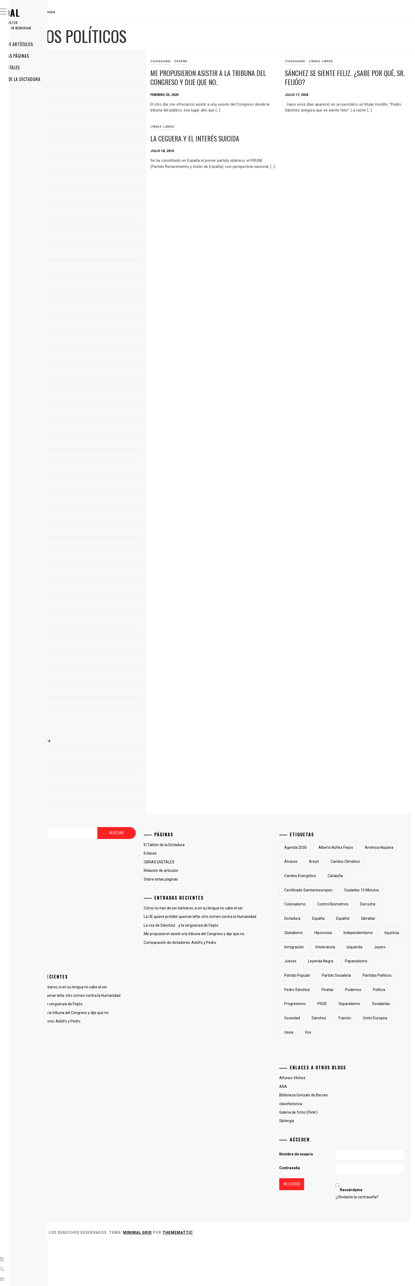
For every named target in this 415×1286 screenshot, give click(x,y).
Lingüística (96, 941)
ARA (309, 1129)
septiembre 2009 (101, 647)
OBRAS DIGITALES (36, 67)
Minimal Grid (216, 1275)
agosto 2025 (98, 79)
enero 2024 (97, 239)
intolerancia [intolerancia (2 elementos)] (378, 961)
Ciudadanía (212, 61)
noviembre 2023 (101, 268)
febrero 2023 (98, 399)
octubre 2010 (98, 589)
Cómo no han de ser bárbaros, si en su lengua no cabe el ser (137, 987)
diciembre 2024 (100, 137)
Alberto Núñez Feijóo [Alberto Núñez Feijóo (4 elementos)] (362, 847)
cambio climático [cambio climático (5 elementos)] (325, 876)
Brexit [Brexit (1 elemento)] (381, 861)
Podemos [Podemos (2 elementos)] (342, 1032)
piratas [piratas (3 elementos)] (317, 1032)
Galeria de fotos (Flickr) (325, 1155)
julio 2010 (95, 618)
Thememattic (257, 1275)
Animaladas (97, 863)
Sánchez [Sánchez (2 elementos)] (375, 1061)
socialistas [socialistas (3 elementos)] (320, 1061)
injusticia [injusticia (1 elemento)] (318, 961)
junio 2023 (96, 341)
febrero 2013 (98, 530)
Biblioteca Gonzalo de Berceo (330, 1138)
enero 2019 (97, 458)
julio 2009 (95, 676)
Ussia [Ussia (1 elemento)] (376, 1075)
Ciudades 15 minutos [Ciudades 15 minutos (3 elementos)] (328, 904)
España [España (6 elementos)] (317, 933)
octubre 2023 (98, 283)
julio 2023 (95, 326)
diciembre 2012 (100, 559)
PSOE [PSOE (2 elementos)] (348, 1046)
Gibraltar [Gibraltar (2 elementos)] (367, 933)
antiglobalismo (99, 872)
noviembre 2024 (101, 152)
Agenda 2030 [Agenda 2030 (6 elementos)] (322, 847)
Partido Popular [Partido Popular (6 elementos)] (324, 1004)
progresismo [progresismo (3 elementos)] (321, 1046)
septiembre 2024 (101, 166)
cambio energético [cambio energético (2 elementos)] (368, 876)
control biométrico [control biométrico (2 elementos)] (326, 918)
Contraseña (316, 1210)
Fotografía (96, 906)
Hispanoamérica (101, 915)
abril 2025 (95, 93)
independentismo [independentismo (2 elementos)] (384, 947)
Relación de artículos (42, 44)
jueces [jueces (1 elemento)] (367, 975)
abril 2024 (95, 195)
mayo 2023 (97, 356)
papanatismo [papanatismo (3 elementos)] (359, 990)
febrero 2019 (98, 443)
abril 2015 (95, 501)
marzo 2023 (97, 385)
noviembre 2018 (101, 487)
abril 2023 (95, 370)
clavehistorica (317, 1146)
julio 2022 (95, 414)
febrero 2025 (98, 122)
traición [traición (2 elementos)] (317, 1075)
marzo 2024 (97, 210)
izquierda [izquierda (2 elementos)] (318, 975)
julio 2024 (95, 181)
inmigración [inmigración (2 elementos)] (347, 961)
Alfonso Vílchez (319, 1120)
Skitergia (313, 1163)
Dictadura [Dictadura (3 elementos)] (389, 918)
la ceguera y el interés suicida (354, 144)
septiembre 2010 (101, 603)
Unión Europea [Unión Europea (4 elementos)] (348, 1075)
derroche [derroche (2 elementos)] (361, 918)
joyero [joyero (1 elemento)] (344, 975)
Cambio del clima (101, 881)
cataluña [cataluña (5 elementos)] (318, 890)
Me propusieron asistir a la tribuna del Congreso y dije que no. (248, 82)
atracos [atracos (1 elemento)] (357, 861)
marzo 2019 (97, 428)
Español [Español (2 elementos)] (341, 933)
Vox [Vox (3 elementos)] (395, 1075)
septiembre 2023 (101, 297)
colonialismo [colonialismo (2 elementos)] (368, 904)
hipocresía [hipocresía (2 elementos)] (349, 947)
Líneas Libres (347, 61)
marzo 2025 (97, 108)
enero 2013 (97, 545)
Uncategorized (99, 958)
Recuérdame (366, 1232)
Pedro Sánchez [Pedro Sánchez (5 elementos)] (364, 1018)
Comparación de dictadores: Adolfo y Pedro (123, 1033)
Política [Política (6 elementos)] (368, 1032)
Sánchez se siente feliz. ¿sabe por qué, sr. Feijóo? (359, 77)
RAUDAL (36, 12)
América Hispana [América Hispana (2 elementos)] (325, 861)
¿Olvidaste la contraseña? (371, 1240)
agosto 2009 (98, 661)
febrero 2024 (98, 224)
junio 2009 (96, 691)
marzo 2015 (97, 516)
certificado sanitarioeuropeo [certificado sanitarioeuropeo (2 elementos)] (361, 890)
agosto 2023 (98, 312)
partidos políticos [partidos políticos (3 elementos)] (325, 1018)
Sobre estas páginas (40, 56)
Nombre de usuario (323, 1197)
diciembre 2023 (100, 254)
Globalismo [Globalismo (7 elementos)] (320, 947)
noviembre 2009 (101, 632)
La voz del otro (99, 924)
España (232, 61)
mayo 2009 (97, 705)
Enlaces (27, 91)
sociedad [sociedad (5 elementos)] (348, 1061)
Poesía (93, 949)
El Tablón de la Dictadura (46, 79)
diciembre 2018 (100, 472)
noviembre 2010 (101, 574)
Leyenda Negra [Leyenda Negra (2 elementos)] (323, 990)
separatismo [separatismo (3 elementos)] (376, 1046)
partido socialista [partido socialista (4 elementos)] (362, 1004)
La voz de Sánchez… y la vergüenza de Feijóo (124, 1010)
